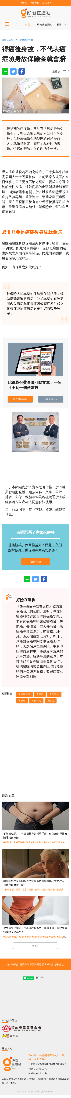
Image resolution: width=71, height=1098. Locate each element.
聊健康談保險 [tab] (44, 24)
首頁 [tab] (27, 24)
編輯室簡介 (12, 964)
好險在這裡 (7, 39)
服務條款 (59, 964)
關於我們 (24, 964)
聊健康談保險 (26, 39)
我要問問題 (35, 964)
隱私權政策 (47, 964)
